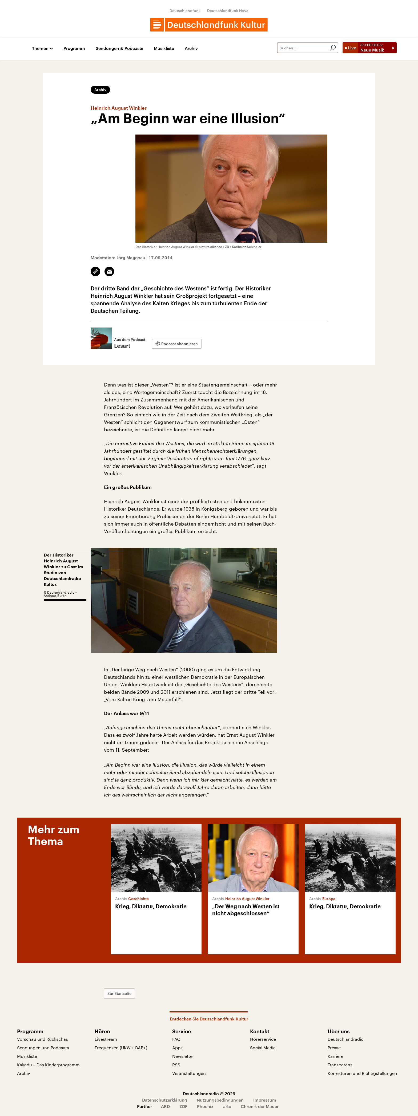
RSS (176, 1064)
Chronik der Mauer (260, 1106)
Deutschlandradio (346, 1039)
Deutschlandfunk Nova (227, 10)
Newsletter (183, 1056)
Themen (40, 48)
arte (227, 1106)
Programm (74, 48)
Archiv (191, 48)
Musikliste (164, 48)
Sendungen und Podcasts (43, 1047)
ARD (165, 1106)
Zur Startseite (119, 993)
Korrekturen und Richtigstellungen (362, 1073)
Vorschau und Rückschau (43, 1039)
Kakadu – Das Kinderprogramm (48, 1064)
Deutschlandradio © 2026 (209, 1093)
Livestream (106, 1039)
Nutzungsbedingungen (220, 1099)
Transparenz (340, 1064)
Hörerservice (263, 1039)
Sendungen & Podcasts (119, 48)
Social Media (263, 1047)
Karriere (335, 1056)
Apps (177, 1047)
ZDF (183, 1106)
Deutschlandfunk (185, 10)
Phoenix (205, 1106)
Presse (334, 1047)
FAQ (176, 1039)
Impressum (264, 1099)
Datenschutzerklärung (164, 1099)
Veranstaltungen (189, 1073)
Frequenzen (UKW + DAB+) (121, 1047)
